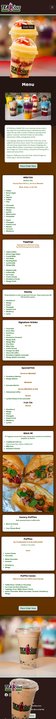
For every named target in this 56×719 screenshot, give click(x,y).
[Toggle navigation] (52, 7)
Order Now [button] (28, 26)
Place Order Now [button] (28, 166)
